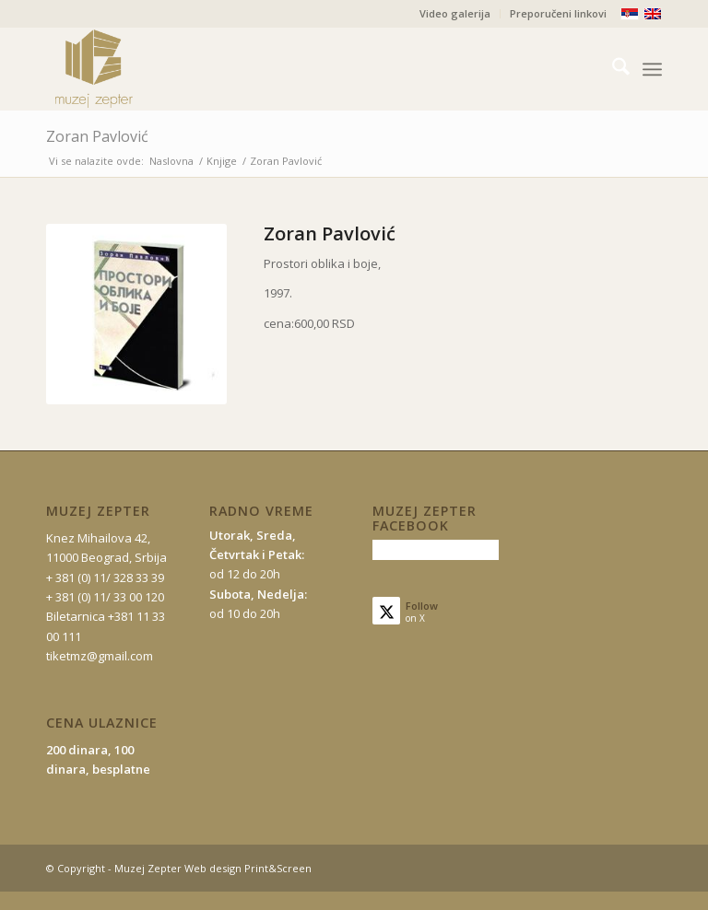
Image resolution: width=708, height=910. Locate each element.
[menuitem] (455, 13)
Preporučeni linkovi (558, 13)
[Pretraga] (612, 69)
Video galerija (454, 13)
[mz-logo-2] (136, 69)
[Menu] (652, 69)
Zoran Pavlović (97, 136)
